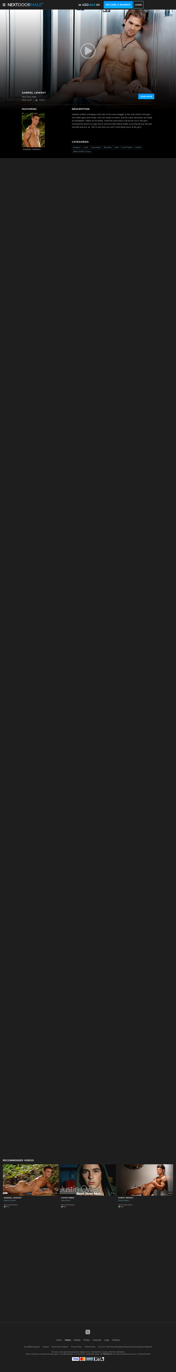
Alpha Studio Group (82, 151)
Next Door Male (11, 1205)
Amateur (77, 147)
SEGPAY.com (107, 1354)
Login (138, 5)
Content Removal (144, 1354)
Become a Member (118, 5)
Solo (117, 147)
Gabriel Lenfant (32, 149)
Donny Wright (125, 1198)
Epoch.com (38, 1354)
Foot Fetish (127, 147)
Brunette (108, 147)
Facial (138, 147)
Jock (86, 147)
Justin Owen (67, 1198)
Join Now (146, 96)
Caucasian (96, 147)
